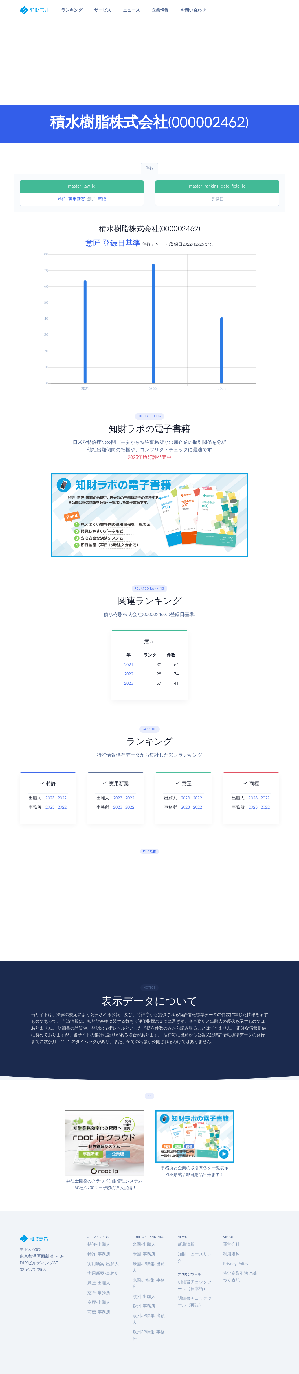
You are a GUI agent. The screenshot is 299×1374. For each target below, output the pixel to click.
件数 (149, 168)
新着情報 (186, 1244)
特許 (62, 199)
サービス (102, 10)
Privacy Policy (235, 1263)
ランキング (71, 10)
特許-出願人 (98, 1244)
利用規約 (231, 1254)
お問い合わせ (193, 10)
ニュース (131, 10)
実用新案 (76, 199)
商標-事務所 (98, 1312)
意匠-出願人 (98, 1283)
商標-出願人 (98, 1302)
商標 (102, 199)
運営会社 (231, 1244)
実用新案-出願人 (103, 1263)
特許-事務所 (98, 1254)
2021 (135, 664)
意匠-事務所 (98, 1292)
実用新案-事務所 (103, 1273)
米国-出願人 (144, 1244)
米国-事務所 (144, 1254)
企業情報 (160, 10)
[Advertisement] (149, 63)
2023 (135, 683)
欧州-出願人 (144, 1296)
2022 (135, 674)
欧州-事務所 (144, 1306)
